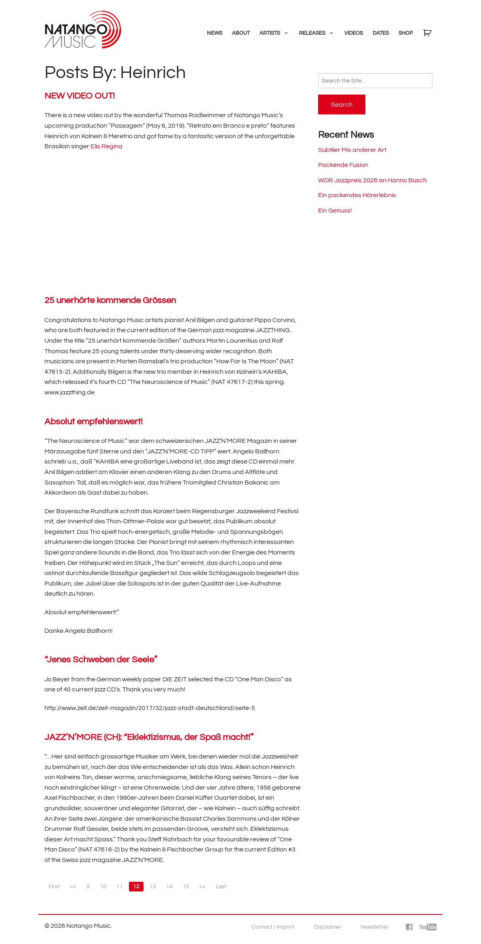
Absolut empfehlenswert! (93, 421)
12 (136, 886)
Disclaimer (327, 927)
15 (186, 886)
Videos (353, 33)
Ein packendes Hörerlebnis (357, 195)
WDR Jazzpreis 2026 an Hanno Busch (372, 180)
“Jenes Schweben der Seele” (100, 659)
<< (73, 886)
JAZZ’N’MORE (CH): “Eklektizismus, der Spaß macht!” (148, 737)
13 (153, 886)
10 (103, 886)
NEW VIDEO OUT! (79, 96)
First (54, 886)
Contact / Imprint (273, 927)
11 (119, 886)
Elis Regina (106, 146)
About (241, 33)
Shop (406, 33)
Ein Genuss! (335, 210)
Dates (381, 33)
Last (221, 886)
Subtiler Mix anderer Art (352, 150)
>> (202, 886)
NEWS (214, 33)
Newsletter (374, 927)
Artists (269, 33)
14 (169, 886)
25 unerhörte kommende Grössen (110, 300)
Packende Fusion (343, 165)
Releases (312, 33)
